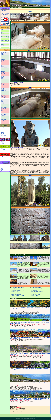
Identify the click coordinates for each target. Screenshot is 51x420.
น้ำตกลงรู (2, 141)
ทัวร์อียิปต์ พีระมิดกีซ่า (20, 268)
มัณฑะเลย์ (2, 54)
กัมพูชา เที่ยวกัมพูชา (4, 67)
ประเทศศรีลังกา (3, 88)
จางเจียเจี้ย (2, 103)
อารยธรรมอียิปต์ (3, 97)
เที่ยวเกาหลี (3, 73)
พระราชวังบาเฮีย (3, 119)
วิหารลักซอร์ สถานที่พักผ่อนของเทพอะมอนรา (18, 290)
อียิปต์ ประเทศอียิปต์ (20, 256)
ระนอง (2, 169)
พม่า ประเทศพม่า (3, 52)
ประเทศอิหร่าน (3, 114)
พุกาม (2, 53)
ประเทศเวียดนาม (3, 60)
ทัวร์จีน (2, 29)
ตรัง (1, 167)
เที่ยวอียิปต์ (19, 274)
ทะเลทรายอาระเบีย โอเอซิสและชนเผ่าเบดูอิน (18, 295)
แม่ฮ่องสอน (2, 127)
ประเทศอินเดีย (3, 83)
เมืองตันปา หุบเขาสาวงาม (5, 39)
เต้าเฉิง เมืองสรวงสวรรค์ (5, 36)
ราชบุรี (2, 150)
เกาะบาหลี (2, 82)
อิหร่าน (2, 113)
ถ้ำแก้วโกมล (3, 131)
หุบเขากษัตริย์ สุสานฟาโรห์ (41, 268)
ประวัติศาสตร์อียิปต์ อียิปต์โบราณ (36, 287)
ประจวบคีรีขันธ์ (3, 149)
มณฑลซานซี (3, 47)
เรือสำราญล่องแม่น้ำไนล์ (14, 291)
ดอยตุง (2, 134)
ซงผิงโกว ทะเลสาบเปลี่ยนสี (5, 41)
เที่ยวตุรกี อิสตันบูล (4, 94)
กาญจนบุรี (2, 148)
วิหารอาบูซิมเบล (39, 274)
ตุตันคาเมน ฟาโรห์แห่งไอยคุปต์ (35, 294)
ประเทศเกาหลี (3, 72)
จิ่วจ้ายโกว (2, 102)
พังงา (2, 168)
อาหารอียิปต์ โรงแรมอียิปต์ (35, 295)
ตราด (2, 160)
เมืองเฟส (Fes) (3, 118)
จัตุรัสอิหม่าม (3, 115)
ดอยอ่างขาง (3, 136)
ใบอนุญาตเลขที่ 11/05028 (5, 13)
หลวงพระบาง (3, 58)
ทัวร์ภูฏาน (2, 32)
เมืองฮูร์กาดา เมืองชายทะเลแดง (16, 294)
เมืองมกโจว (3, 44)
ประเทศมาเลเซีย (3, 108)
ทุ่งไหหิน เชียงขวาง (4, 59)
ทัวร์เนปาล (2, 33)
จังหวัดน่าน (2, 132)
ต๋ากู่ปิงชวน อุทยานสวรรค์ (5, 40)
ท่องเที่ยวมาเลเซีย (4, 109)
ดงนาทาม (2, 142)
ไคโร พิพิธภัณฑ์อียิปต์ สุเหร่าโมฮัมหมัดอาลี (17, 287)
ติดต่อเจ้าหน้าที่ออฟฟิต (4, 14)
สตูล (1, 170)
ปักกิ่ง (2, 99)
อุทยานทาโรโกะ (3, 106)
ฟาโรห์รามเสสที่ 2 (30, 11)
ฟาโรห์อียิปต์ (30, 252)
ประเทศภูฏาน (3, 76)
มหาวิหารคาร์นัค (39, 262)
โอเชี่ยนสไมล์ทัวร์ (3, 10)
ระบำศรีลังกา (3, 89)
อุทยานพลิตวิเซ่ (3, 121)
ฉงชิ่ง (2, 100)
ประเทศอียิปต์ (3, 95)
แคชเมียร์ (2, 85)
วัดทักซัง (2, 77)
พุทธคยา (2, 84)
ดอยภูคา (2, 133)
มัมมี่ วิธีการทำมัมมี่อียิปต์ (34, 290)
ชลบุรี (2, 156)
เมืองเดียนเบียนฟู (3, 43)
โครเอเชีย (2, 120)
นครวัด (2, 65)
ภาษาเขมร (2, 66)
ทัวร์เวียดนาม (3, 61)
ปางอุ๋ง (2, 128)
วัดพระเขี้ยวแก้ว (3, 90)
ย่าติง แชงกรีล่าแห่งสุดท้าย (5, 37)
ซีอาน (2, 101)
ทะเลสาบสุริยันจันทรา (4, 107)
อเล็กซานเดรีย (39, 256)
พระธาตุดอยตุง (3, 135)
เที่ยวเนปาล (3, 71)
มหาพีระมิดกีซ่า (3, 96)
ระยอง (2, 157)
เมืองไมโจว (3, 45)
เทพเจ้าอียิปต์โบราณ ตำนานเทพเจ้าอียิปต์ (37, 291)
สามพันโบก (2, 143)
